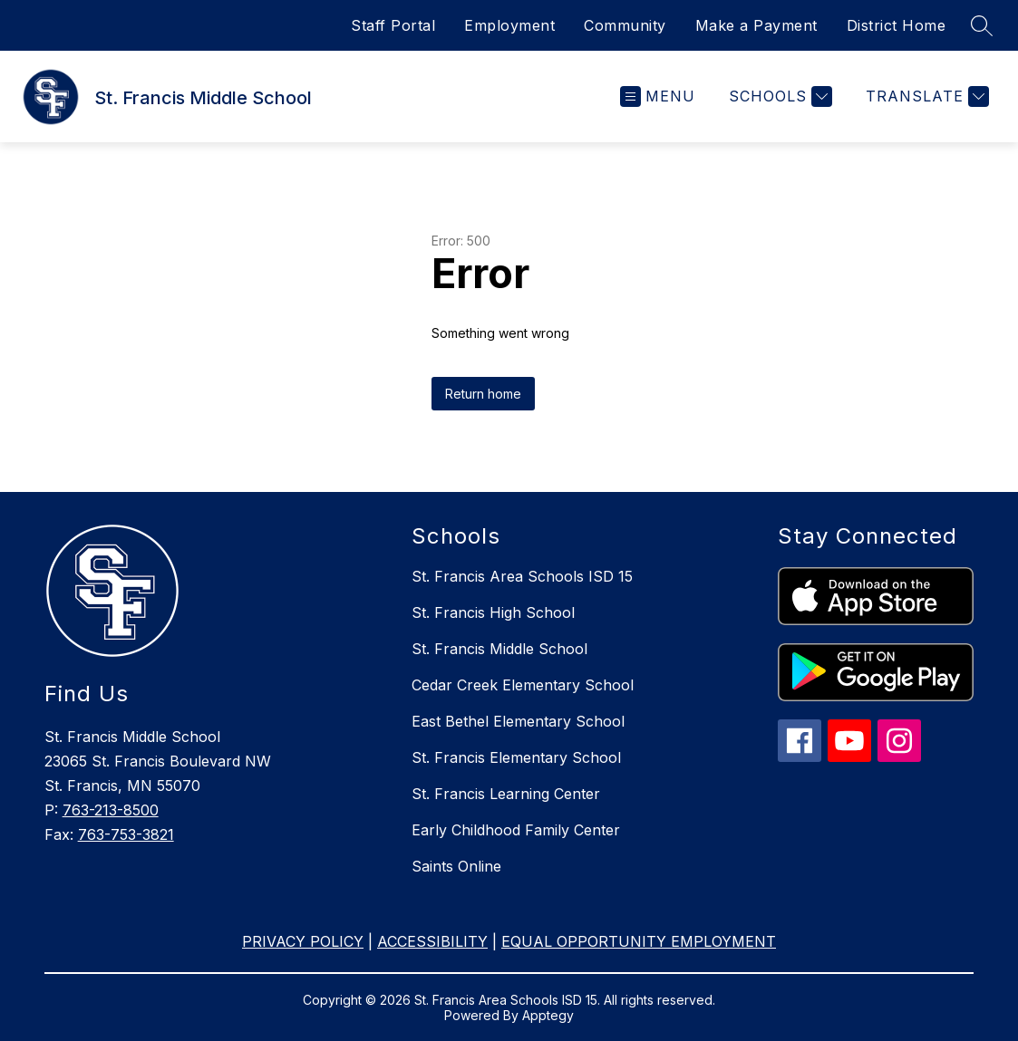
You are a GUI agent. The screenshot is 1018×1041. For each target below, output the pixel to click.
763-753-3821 (126, 834)
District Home (896, 25)
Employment (509, 25)
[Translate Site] (925, 96)
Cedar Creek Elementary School (523, 685)
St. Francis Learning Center (506, 794)
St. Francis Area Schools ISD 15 (522, 576)
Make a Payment (756, 25)
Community (625, 25)
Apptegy (548, 1015)
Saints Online (456, 866)
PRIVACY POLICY (303, 941)
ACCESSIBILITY (432, 941)
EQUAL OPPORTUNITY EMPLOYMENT (638, 941)
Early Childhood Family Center (516, 830)
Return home (483, 393)
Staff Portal (393, 25)
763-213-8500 (111, 810)
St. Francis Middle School (499, 649)
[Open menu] (657, 96)
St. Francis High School (493, 612)
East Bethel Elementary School (518, 721)
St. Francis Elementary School (516, 757)
